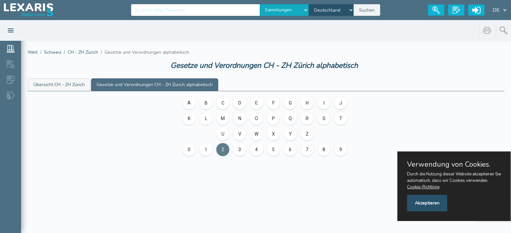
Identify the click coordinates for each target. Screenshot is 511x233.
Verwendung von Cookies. (448, 164)
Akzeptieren (427, 203)
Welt (33, 52)
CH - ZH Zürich (83, 52)
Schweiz (52, 52)
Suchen (367, 10)
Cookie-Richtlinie (423, 187)
